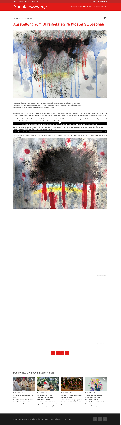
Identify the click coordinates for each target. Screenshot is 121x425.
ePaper (80, 7)
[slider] (65, 131)
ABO (84, 7)
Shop (102, 7)
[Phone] (105, 419)
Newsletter (96, 7)
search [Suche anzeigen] (106, 6)
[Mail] (100, 419)
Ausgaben (74, 7)
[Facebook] (95, 419)
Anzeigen (89, 7)
